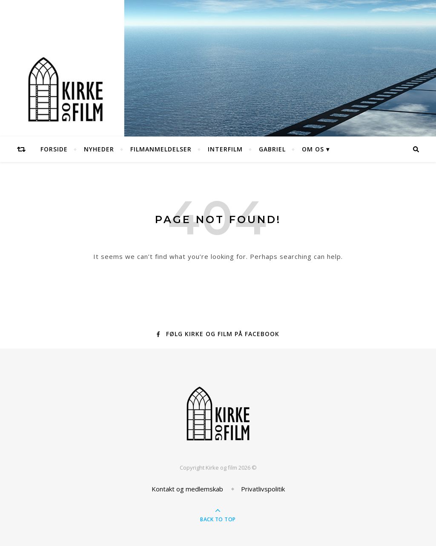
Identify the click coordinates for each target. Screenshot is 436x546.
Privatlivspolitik (263, 489)
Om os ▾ (316, 149)
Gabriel (272, 149)
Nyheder (99, 149)
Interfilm (225, 149)
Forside (54, 149)
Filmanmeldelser (161, 149)
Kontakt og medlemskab (187, 489)
